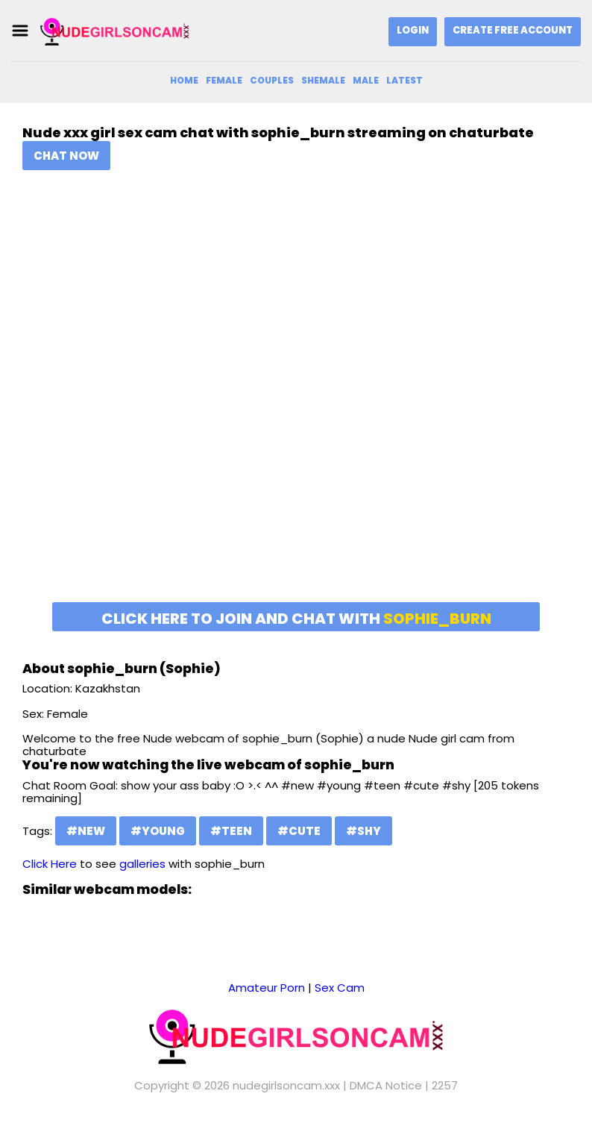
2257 (445, 1085)
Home (184, 80)
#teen (231, 831)
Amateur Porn (266, 987)
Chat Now (66, 155)
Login (413, 30)
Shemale (323, 80)
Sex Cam (340, 987)
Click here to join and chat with (296, 618)
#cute (299, 831)
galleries (142, 864)
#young (157, 831)
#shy (363, 831)
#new (85, 831)
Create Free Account (513, 30)
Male (366, 80)
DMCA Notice (386, 1085)
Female (224, 80)
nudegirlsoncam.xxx (286, 1085)
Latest (404, 80)
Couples (272, 80)
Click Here (49, 864)
